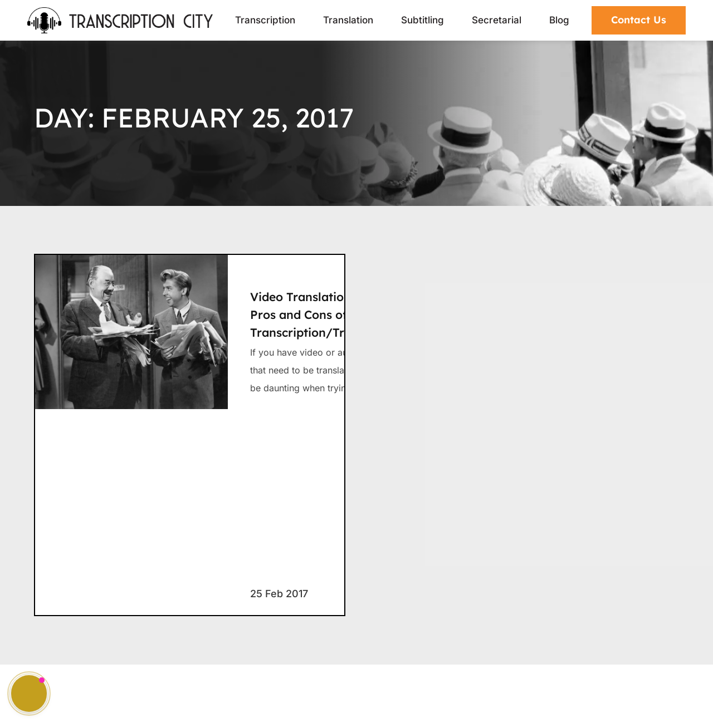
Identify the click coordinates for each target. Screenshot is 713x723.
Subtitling (422, 20)
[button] (29, 693)
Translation (348, 20)
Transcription (265, 20)
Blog (559, 20)
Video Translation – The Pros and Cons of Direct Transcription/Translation (323, 314)
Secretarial (496, 20)
